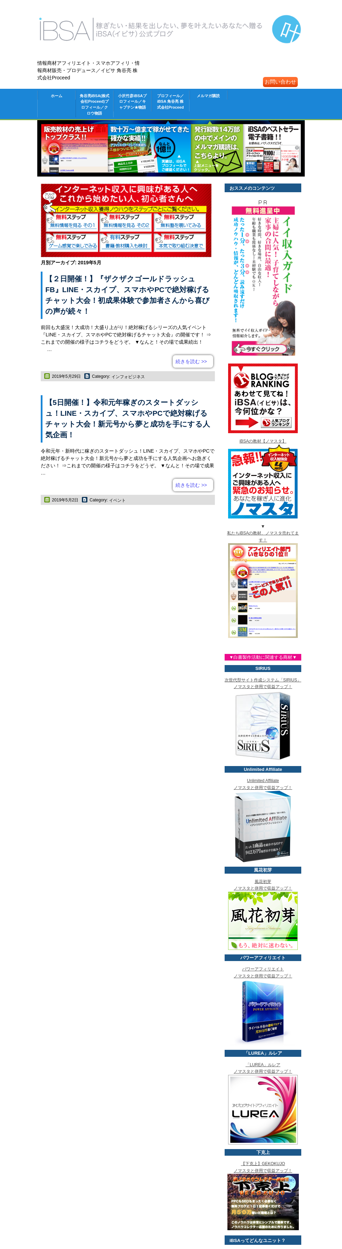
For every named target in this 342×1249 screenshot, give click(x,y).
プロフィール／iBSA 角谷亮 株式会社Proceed (170, 102)
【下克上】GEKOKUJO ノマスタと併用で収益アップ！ (263, 1170)
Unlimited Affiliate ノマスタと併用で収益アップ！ (263, 787)
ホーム (56, 96)
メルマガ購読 (208, 96)
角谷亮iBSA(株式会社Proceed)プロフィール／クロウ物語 (94, 104)
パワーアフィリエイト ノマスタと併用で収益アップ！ (263, 976)
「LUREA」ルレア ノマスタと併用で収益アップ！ (263, 1071)
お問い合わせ (280, 82)
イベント (117, 500)
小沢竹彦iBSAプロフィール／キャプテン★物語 (132, 102)
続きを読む (191, 361)
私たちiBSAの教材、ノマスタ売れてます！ (263, 540)
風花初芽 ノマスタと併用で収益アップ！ (263, 888)
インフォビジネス (128, 376)
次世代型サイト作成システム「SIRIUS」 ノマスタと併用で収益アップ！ (263, 687)
